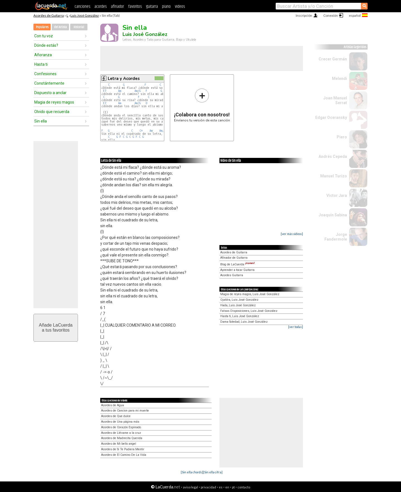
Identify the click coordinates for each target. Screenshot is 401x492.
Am (119, 91)
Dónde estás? (46, 45)
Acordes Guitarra (231, 275)
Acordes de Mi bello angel (118, 444)
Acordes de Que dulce (116, 416)
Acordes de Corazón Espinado (121, 427)
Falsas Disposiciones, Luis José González (248, 311)
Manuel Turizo (333, 176)
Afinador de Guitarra (234, 258)
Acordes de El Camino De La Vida (123, 455)
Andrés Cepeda (333, 156)
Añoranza (43, 55)
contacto (244, 487)
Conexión (330, 15)
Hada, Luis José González (238, 305)
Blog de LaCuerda (237, 264)
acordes (100, 6)
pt (233, 487)
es (220, 487)
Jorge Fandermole (335, 236)
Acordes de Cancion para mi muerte (125, 410)
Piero (342, 137)
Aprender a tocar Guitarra (237, 270)
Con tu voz (43, 36)
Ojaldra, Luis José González (239, 300)
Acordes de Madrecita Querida (121, 438)
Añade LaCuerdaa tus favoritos (56, 327)
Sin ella (40, 121)
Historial (79, 27)
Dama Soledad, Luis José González (244, 322)
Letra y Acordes (124, 78)
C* (141, 131)
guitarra (152, 6)
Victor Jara (336, 195)
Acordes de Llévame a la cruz (121, 433)
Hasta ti (41, 64)
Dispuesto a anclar (50, 92)
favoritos (135, 6)
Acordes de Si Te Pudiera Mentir (122, 449)
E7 (104, 91)
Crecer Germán (333, 59)
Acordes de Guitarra (48, 15)
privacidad (208, 487)
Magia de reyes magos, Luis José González (249, 294)
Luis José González (84, 15)
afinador (117, 6)
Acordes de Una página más (120, 422)
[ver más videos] (292, 234)
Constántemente (49, 83)
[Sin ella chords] (192, 472)
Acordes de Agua (112, 405)
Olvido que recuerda (51, 111)
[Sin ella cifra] (212, 472)
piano (166, 6)
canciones (82, 6)
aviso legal (190, 487)
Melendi (339, 78)
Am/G (138, 91)
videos (180, 6)
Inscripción (304, 15)
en (227, 487)
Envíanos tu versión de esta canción (202, 105)
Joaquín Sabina (333, 215)
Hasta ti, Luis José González (239, 316)
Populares (42, 27)
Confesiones (45, 74)
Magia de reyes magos (54, 102)
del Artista (60, 27)
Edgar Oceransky (331, 117)
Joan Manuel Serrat (335, 100)
